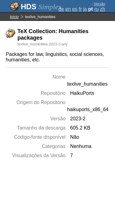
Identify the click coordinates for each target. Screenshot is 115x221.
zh (102, 9)
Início (14, 17)
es (74, 9)
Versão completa (97, 6)
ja (85, 9)
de (61, 9)
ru (96, 9)
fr (80, 9)
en (68, 9)
